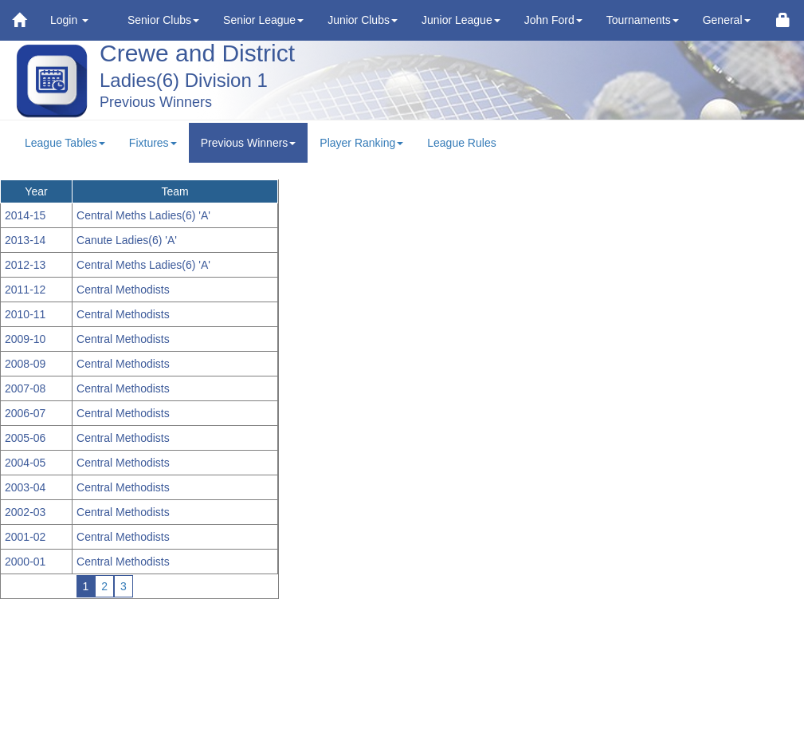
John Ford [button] (553, 20)
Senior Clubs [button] (163, 20)
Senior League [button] (263, 20)
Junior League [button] (461, 20)
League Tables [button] (65, 142)
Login (69, 20)
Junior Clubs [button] (362, 20)
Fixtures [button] (153, 142)
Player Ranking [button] (361, 142)
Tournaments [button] (642, 20)
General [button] (727, 20)
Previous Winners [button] (248, 142)
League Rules (461, 142)
